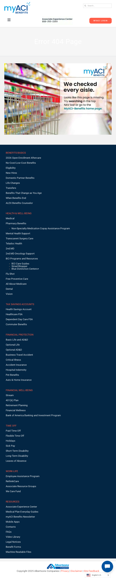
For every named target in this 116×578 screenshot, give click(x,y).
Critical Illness (13, 359)
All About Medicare (16, 283)
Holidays (10, 440)
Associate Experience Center (21, 506)
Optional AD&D (14, 349)
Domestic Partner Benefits (20, 177)
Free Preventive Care (17, 278)
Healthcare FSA (14, 314)
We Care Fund (13, 491)
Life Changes (13, 182)
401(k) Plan (12, 400)
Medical (10, 218)
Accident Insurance (16, 364)
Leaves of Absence (16, 460)
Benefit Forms (13, 546)
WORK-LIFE (12, 471)
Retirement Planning (17, 405)
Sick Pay (10, 445)
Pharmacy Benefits (16, 223)
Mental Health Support (18, 233)
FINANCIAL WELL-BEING (19, 390)
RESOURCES (12, 501)
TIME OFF (11, 425)
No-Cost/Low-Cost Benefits (21, 162)
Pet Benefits (12, 374)
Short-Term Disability (17, 450)
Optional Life (13, 344)
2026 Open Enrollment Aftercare (23, 157)
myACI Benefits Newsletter (20, 516)
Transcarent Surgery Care (19, 238)
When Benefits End (16, 198)
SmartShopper (19, 266)
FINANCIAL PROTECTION (19, 334)
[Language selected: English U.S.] (97, 575)
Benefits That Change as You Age (24, 193)
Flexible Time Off (15, 435)
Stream (10, 395)
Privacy (65, 571)
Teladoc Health (14, 243)
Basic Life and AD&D (17, 339)
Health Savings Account (19, 309)
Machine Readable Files (18, 551)
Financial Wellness (16, 410)
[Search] (85, 6)
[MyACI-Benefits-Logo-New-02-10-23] (17, 3)
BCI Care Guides (20, 263)
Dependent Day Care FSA (19, 319)
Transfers (11, 187)
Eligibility (11, 167)
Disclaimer (76, 571)
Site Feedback (91, 571)
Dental (9, 288)
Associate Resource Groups (21, 486)
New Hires (11, 172)
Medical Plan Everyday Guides (22, 511)
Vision (9, 293)
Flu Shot (10, 273)
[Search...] (97, 6)
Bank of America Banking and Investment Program (33, 415)
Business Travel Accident (19, 354)
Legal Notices (13, 541)
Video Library (13, 536)
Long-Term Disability (17, 455)
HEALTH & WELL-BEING (19, 213)
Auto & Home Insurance (19, 379)
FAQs (9, 531)
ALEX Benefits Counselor (19, 203)
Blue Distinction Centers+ (25, 268)
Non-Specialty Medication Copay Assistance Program (41, 228)
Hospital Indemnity (16, 369)
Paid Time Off (13, 430)
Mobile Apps (13, 521)
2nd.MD (10, 248)
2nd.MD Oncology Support (20, 253)
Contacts (11, 526)
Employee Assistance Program (22, 476)
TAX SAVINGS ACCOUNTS (20, 304)
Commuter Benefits (16, 324)
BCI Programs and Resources (22, 258)
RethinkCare (12, 481)
